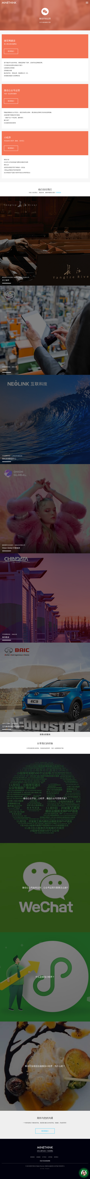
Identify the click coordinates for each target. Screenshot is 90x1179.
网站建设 (47, 1168)
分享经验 (50, 1157)
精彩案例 (32, 1157)
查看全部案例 (45, 734)
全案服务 (38, 1157)
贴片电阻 (42, 1168)
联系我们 (11, 51)
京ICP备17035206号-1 (59, 1166)
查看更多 (58, 192)
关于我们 (44, 1157)
